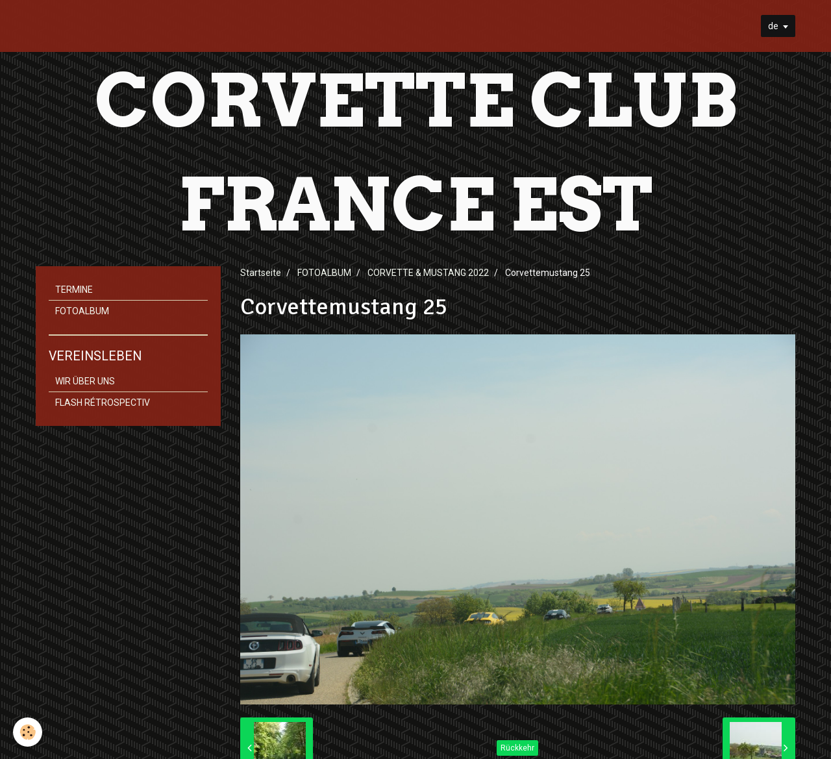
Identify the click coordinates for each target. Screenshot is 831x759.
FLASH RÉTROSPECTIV (102, 402)
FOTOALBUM (324, 273)
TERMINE (74, 289)
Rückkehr (517, 748)
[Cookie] (27, 732)
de (773, 26)
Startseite (260, 273)
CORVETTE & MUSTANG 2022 (428, 273)
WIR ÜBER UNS (85, 381)
